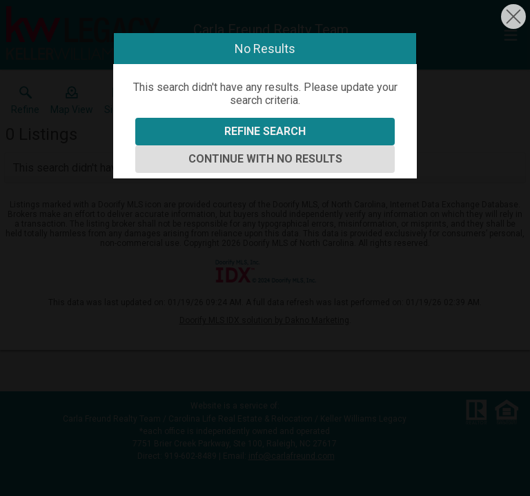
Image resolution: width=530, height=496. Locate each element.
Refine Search (265, 131)
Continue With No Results (265, 158)
